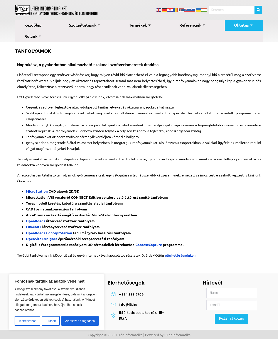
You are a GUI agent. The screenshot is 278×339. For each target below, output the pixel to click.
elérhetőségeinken (180, 255)
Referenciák (192, 24)
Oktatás (243, 24)
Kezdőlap (33, 24)
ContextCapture (149, 244)
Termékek (140, 24)
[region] (56, 302)
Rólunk (32, 36)
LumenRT (34, 226)
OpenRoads (35, 221)
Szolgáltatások (84, 24)
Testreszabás (27, 321)
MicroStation (37, 191)
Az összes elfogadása (80, 321)
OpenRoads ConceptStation (49, 233)
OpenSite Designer (41, 238)
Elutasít (51, 321)
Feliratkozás (231, 319)
